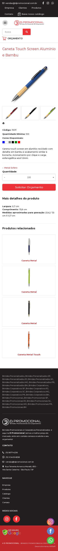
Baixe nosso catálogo (33, 14)
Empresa (9, 8)
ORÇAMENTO (15, 38)
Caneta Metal (29, 260)
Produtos (36, 8)
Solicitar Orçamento (29, 187)
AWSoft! (52, 546)
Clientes (23, 8)
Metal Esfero (10, 167)
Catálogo (6, 494)
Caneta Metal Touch (29, 354)
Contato (9, 14)
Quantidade (9, 171)
